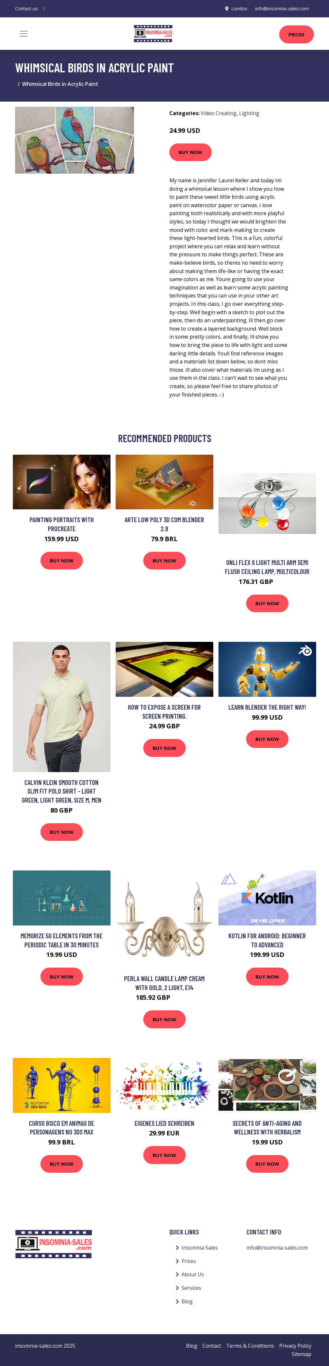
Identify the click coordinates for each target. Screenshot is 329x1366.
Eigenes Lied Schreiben (164, 1123)
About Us (193, 1274)
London (239, 8)
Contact (211, 1345)
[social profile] (44, 9)
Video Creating (218, 113)
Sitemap (301, 1354)
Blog (187, 1301)
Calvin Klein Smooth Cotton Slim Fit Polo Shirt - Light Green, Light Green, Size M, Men (62, 791)
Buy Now (190, 152)
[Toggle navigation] (23, 34)
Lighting (249, 113)
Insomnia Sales (200, 1247)
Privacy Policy (295, 1345)
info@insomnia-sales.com (282, 8)
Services (191, 1287)
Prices (297, 34)
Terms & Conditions (250, 1345)
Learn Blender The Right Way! (267, 707)
